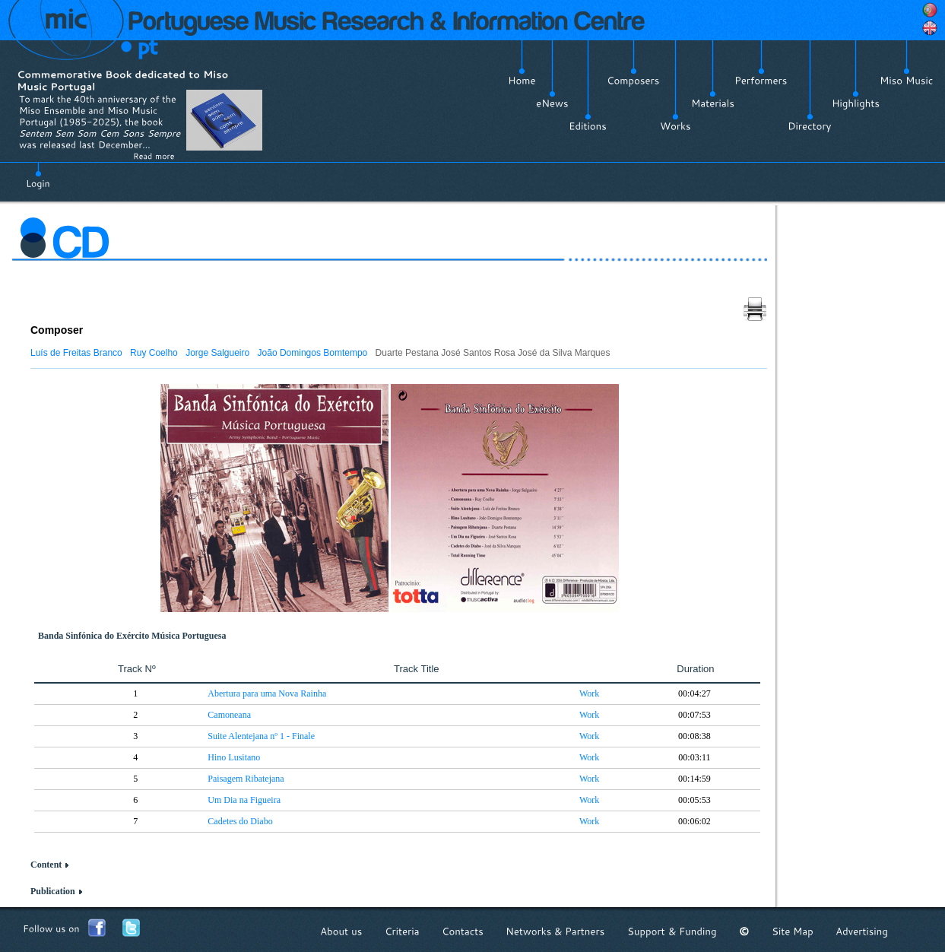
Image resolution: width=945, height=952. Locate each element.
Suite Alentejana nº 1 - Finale (261, 736)
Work (589, 693)
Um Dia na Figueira (244, 800)
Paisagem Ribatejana (246, 778)
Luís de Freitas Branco (76, 352)
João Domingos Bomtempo (313, 352)
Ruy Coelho (154, 352)
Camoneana (229, 714)
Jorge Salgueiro (217, 352)
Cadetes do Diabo (240, 821)
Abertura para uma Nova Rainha (267, 693)
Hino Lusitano (234, 757)
